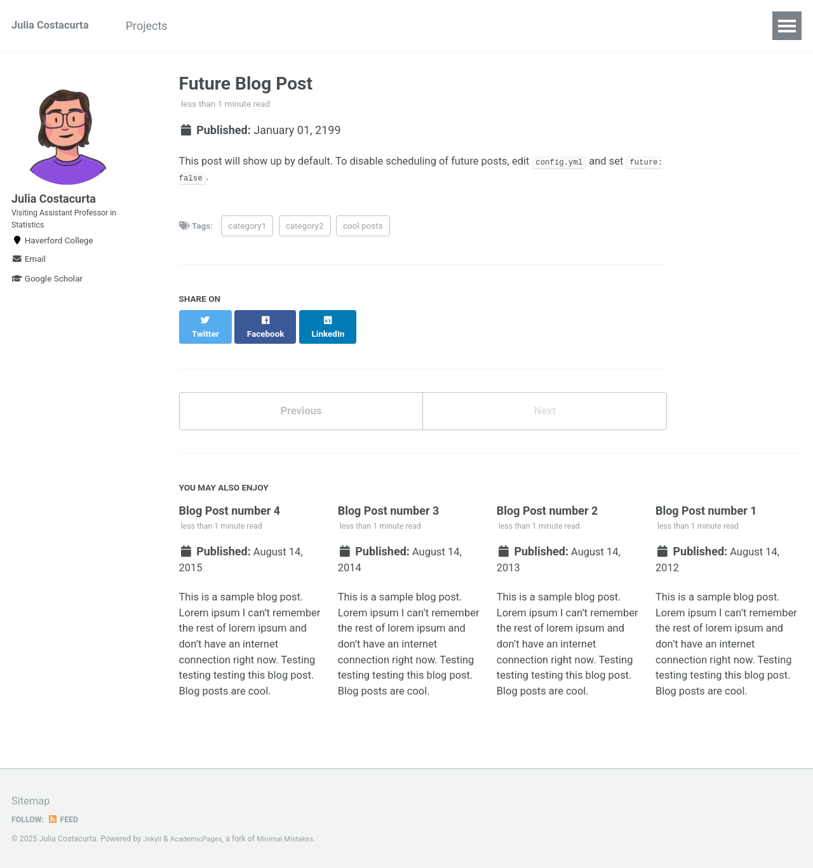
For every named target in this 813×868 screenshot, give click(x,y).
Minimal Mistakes (294, 838)
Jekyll (153, 838)
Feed (66, 819)
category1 (247, 230)
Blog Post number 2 (547, 506)
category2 (305, 230)
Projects (163, 25)
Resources (367, 25)
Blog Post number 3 (389, 506)
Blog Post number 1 (706, 506)
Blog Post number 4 (230, 506)
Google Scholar (47, 295)
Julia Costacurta (53, 25)
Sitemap (32, 801)
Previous (300, 405)
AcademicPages (200, 838)
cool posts (363, 230)
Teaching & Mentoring (262, 25)
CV (424, 25)
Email (28, 276)
